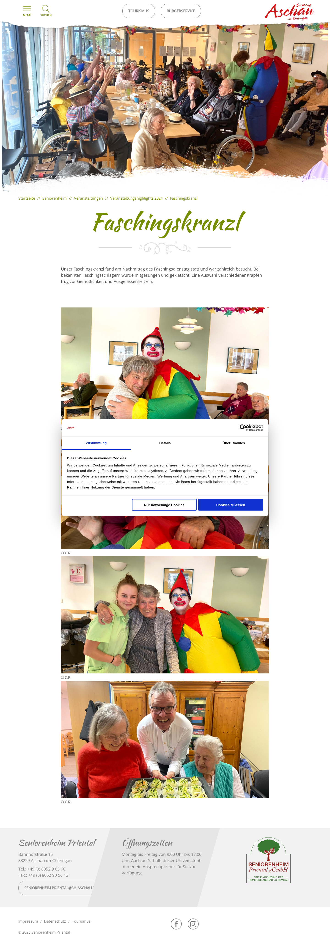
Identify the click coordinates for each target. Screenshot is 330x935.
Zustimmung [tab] (96, 443)
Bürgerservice (181, 11)
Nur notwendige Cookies (164, 505)
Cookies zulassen (230, 505)
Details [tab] (165, 443)
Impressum (28, 921)
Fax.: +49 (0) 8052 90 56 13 (43, 875)
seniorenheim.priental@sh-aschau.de (61, 887)
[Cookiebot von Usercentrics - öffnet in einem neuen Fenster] (243, 427)
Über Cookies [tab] (234, 443)
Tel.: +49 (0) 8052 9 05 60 (41, 869)
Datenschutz (55, 921)
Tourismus (81, 921)
